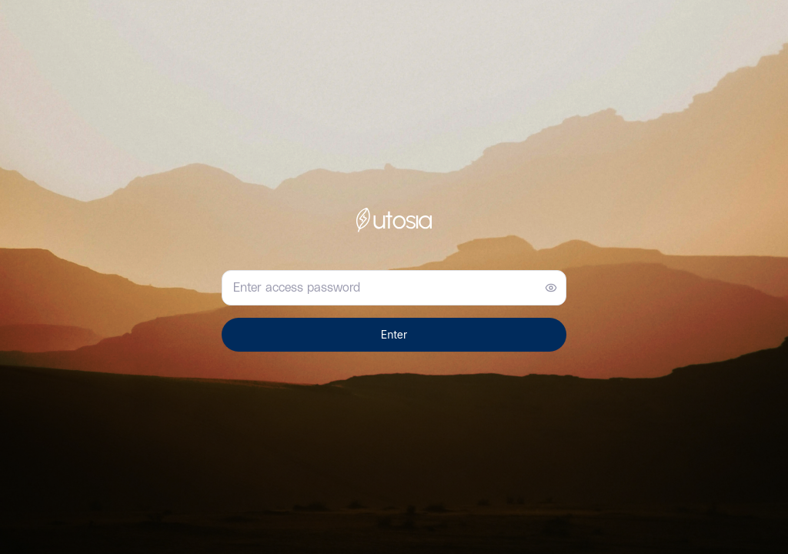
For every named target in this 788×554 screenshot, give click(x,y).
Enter (394, 334)
